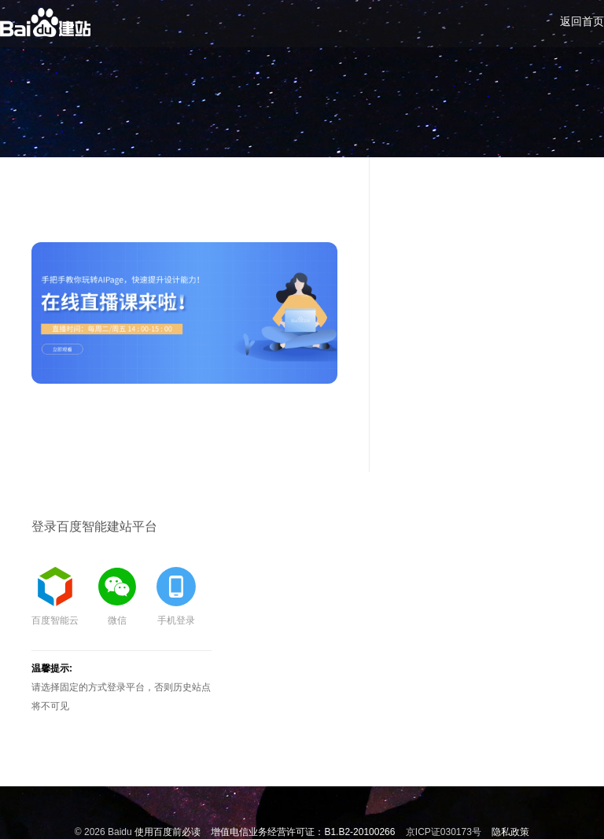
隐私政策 (510, 831)
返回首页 (582, 21)
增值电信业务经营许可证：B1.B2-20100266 (303, 831)
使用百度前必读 (167, 831)
